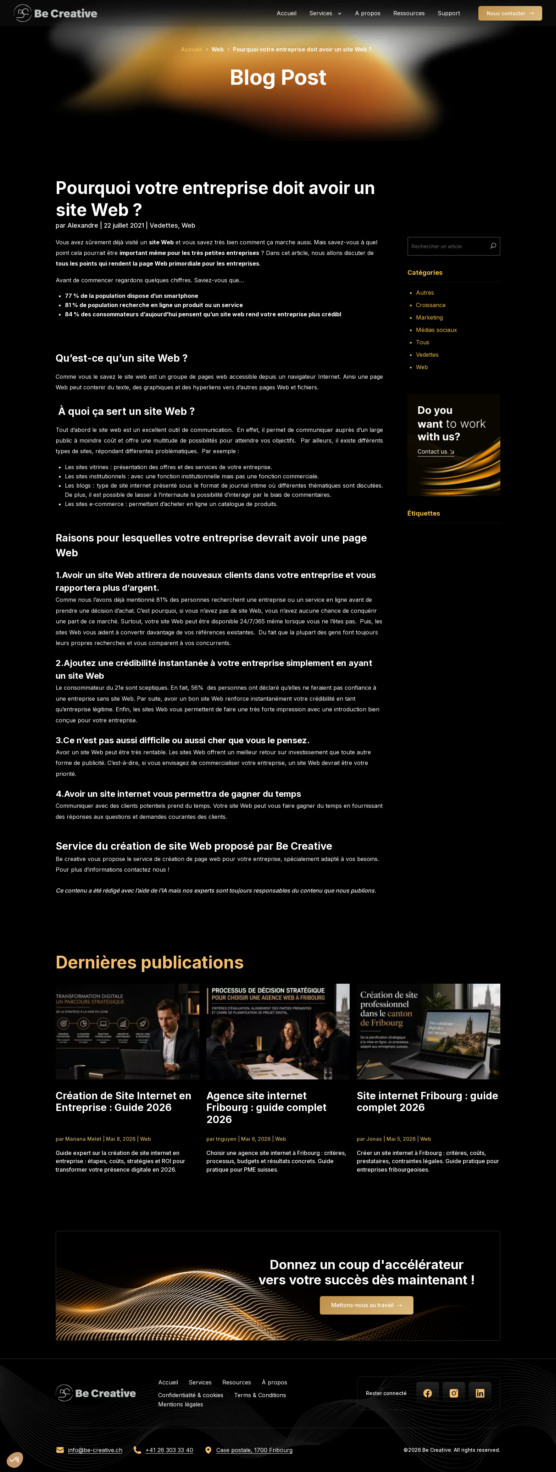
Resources (236, 1382)
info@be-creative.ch (95, 1450)
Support (449, 13)
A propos (367, 13)
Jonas (374, 1139)
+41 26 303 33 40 (169, 1450)
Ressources (409, 13)
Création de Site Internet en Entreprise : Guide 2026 (123, 1102)
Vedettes (164, 225)
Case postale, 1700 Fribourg (254, 1450)
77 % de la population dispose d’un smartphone (131, 295)
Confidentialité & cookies (190, 1395)
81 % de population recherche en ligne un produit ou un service (154, 305)
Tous (422, 342)
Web (188, 225)
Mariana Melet (83, 1139)
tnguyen (226, 1139)
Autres (425, 292)
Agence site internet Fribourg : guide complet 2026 (266, 1108)
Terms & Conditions (260, 1395)
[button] (14, 1459)
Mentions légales (180, 1404)
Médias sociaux (436, 329)
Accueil (286, 13)
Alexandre (82, 225)
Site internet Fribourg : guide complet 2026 (427, 1102)
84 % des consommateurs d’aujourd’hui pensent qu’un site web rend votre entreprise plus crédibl (203, 314)
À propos (274, 1382)
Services (320, 13)
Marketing (429, 317)
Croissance (431, 305)
